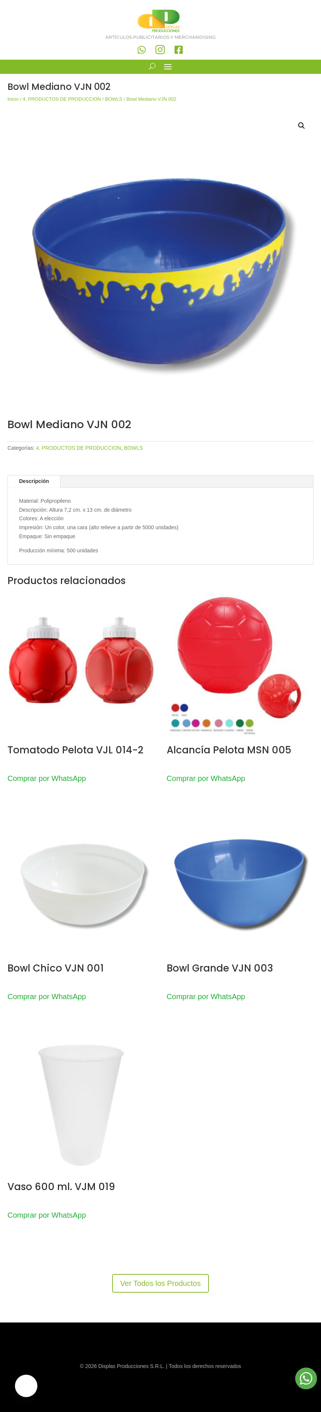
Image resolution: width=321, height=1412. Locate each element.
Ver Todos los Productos (160, 1283)
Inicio (13, 99)
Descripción (34, 481)
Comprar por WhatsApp (46, 778)
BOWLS (114, 99)
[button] (301, 125)
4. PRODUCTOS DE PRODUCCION (62, 99)
